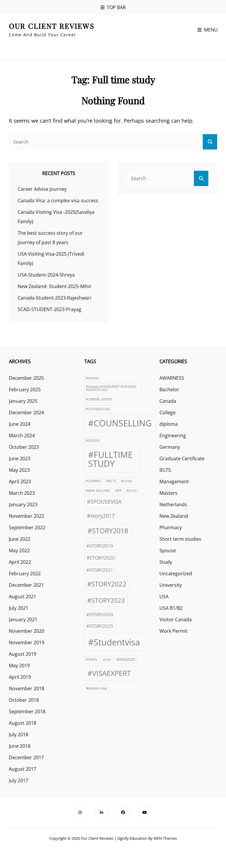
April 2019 (20, 677)
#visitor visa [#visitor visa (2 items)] (96, 688)
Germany (169, 447)
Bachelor (169, 389)
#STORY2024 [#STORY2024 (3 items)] (99, 614)
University (170, 585)
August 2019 (22, 654)
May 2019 (19, 665)
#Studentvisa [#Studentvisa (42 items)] (114, 642)
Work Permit (173, 631)
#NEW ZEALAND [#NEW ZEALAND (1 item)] (98, 491)
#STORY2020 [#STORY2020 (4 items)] (101, 558)
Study (165, 562)
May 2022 (19, 550)
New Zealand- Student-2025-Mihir (55, 286)
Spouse (167, 550)
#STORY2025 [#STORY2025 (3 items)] (99, 626)
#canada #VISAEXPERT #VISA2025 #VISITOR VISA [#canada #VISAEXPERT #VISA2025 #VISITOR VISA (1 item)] (111, 388)
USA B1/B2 (171, 608)
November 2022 (26, 516)
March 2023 (22, 493)
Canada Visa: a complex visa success (58, 200)
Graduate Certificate (181, 458)
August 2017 (22, 769)
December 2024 (26, 412)
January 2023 (23, 504)
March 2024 (22, 435)
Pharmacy (170, 527)
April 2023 (20, 481)
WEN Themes (165, 838)
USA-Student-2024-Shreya (46, 275)
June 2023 (19, 458)
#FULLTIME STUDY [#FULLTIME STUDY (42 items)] (110, 459)
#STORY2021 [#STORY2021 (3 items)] (99, 570)
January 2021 (23, 619)
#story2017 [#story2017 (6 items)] (101, 515)
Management (174, 481)
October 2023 (24, 447)
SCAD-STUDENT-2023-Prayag (49, 309)
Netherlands (173, 504)
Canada (167, 401)
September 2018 (27, 711)
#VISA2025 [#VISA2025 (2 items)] (125, 659)
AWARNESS (171, 378)
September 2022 (27, 527)
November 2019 (26, 642)
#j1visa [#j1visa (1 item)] (126, 481)
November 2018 (26, 688)
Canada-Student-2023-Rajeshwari (54, 298)
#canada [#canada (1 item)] (92, 378)
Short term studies (180, 539)
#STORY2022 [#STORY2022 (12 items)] (106, 583)
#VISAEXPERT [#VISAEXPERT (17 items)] (109, 673)
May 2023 (19, 470)
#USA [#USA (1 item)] (107, 660)
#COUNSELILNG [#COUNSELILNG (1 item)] (98, 409)
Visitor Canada (175, 619)
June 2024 (19, 424)
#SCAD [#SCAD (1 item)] (131, 491)
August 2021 (22, 596)
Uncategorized (175, 573)
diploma (168, 424)
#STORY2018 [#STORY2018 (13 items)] (108, 530)
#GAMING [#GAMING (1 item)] (93, 481)
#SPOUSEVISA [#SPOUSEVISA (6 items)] (104, 501)
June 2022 (19, 539)
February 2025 (25, 389)
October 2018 (24, 700)
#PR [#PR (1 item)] (118, 491)
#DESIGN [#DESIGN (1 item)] (92, 440)
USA (164, 596)
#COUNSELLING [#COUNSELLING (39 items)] (120, 423)
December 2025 (26, 378)
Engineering (172, 435)
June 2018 (19, 746)
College (167, 412)
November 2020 (26, 631)
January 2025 (23, 401)
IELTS (165, 470)
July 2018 (18, 734)
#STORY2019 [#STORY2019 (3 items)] (99, 546)
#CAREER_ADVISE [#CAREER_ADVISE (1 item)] (99, 399)
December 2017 (26, 757)
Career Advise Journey (42, 189)
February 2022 (25, 573)
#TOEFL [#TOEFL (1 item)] (92, 660)
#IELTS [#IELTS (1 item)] (111, 481)
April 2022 (20, 562)
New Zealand (173, 516)
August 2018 (22, 723)
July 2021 (18, 608)
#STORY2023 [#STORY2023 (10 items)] (106, 600)
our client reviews (51, 26)
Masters (168, 493)
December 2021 (26, 585)
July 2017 (18, 780)
